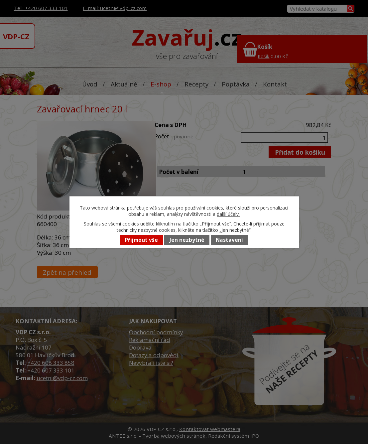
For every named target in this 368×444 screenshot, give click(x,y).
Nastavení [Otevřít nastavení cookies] (229, 239)
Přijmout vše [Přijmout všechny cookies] (141, 239)
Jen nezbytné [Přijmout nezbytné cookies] (187, 239)
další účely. (228, 214)
